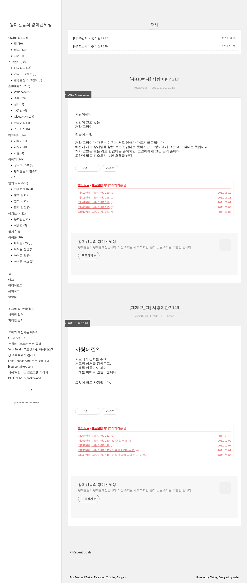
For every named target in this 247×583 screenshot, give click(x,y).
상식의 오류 (23, 165)
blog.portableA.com (20, 366)
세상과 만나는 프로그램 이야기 (28, 372)
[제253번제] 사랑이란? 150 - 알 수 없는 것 (102, 440)
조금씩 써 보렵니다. (21, 308)
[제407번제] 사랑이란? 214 (93, 211)
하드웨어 (17, 135)
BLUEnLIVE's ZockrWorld (24, 378)
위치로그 (14, 291)
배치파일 (22, 67)
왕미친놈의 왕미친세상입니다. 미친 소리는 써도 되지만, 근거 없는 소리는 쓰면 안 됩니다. (135, 247)
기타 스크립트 (24, 74)
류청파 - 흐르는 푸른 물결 (24, 343)
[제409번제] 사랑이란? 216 (93, 202)
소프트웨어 (19, 86)
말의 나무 (18, 183)
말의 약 (20, 201)
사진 (18, 153)
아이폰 (15, 237)
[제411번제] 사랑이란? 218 (93, 197)
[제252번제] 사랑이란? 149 (90, 46)
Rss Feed (74, 577)
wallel (236, 577)
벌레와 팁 (18, 37)
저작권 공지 (15, 320)
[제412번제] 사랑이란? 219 (93, 192)
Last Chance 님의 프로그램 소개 (29, 361)
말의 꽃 (20, 195)
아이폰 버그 (23, 261)
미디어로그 (15, 285)
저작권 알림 (15, 314)
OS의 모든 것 (16, 338)
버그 (19, 49)
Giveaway (23, 116)
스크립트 (17, 62)
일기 (14, 231)
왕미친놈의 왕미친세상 (31, 24)
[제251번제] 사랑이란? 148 (93, 445)
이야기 (15, 159)
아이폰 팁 (22, 255)
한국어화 (21, 122)
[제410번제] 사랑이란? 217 (90, 38)
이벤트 (20, 225)
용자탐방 (21, 219)
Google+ (121, 577)
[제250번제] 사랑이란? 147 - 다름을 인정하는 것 (106, 450)
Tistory (213, 577)
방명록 (12, 296)
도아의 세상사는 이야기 (23, 332)
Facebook (99, 577)
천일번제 (23, 189)
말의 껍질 (22, 207)
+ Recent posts (80, 552)
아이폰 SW (22, 243)
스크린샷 (21, 129)
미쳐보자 (17, 213)
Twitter (89, 577)
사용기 (20, 147)
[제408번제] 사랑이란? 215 (93, 207)
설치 (18, 104)
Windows (22, 92)
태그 (11, 279)
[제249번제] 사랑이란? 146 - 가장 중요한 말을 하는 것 (109, 455)
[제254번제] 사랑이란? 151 (93, 435)
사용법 (20, 110)
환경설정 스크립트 (27, 80)
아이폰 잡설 (23, 249)
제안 (18, 55)
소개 (19, 98)
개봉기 (20, 140)
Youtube (110, 577)
